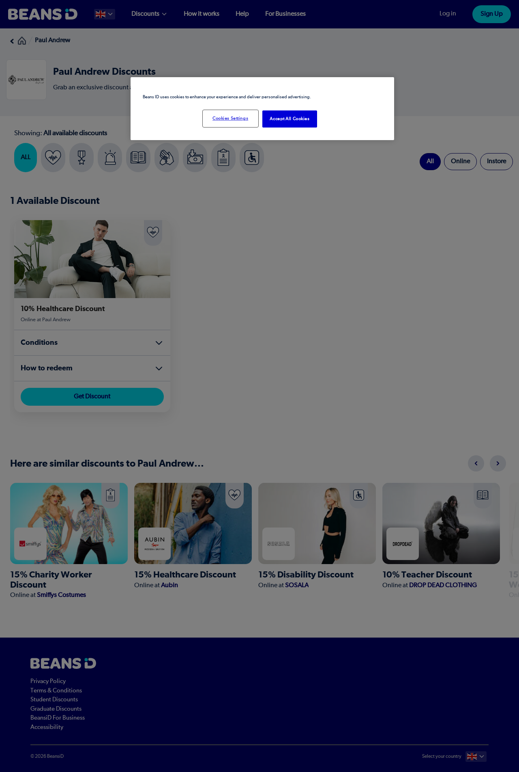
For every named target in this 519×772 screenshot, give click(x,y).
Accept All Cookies (289, 119)
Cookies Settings (230, 118)
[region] (262, 108)
